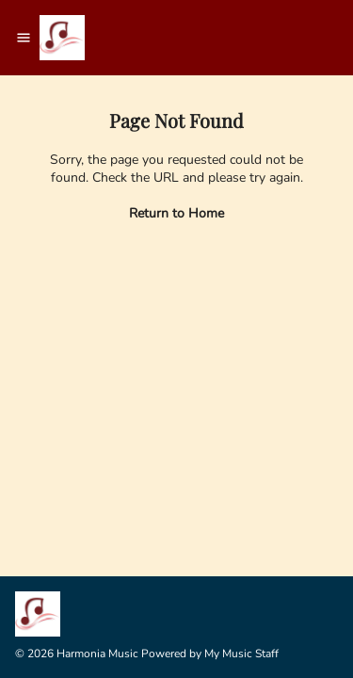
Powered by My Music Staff (210, 653)
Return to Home (176, 213)
